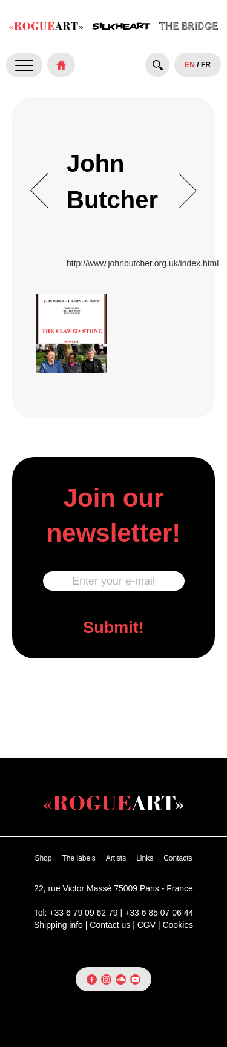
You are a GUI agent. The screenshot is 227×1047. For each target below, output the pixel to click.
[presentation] (114, 706)
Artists (116, 858)
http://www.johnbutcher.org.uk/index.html (143, 263)
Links (144, 858)
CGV (146, 925)
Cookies (177, 925)
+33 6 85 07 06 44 (159, 912)
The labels (78, 858)
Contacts (177, 858)
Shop (43, 858)
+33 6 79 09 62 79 (83, 912)
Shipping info (58, 925)
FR (206, 65)
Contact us (110, 925)
